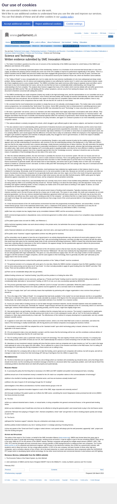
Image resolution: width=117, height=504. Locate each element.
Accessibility (78, 33)
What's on (35, 46)
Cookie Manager (95, 480)
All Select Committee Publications (95, 51)
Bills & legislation (46, 46)
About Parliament (53, 42)
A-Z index (7, 480)
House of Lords (25, 46)
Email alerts (94, 33)
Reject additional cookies (48, 23)
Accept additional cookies (17, 23)
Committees (58, 46)
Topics (99, 46)
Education (83, 42)
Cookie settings (74, 23)
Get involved (66, 42)
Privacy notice (74, 480)
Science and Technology (34, 53)
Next (101, 470)
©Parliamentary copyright (13, 473)
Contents (54, 470)
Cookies (86, 33)
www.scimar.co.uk (11, 445)
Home (7, 42)
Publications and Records (56, 51)
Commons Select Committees (14, 53)
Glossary (15, 480)
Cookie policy (84, 480)
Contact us (112, 33)
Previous (8, 470)
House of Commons (12, 46)
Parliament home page (21, 51)
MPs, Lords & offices (38, 42)
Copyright (65, 480)
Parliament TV (85, 46)
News (93, 46)
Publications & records (71, 46)
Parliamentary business (20, 42)
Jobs (45, 480)
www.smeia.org (64, 437)
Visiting (75, 42)
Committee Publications (74, 51)
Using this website (54, 480)
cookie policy (66, 16)
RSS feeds (103, 33)
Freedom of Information (35, 480)
